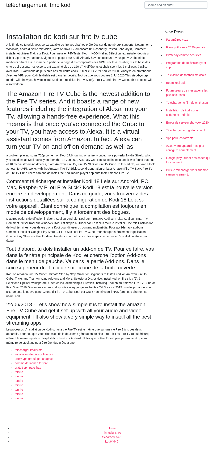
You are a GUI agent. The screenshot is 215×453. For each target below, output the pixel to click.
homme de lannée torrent (31, 363)
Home (111, 428)
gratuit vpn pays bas (28, 367)
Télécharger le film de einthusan (187, 102)
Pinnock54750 (111, 432)
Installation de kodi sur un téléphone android (182, 112)
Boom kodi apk (176, 82)
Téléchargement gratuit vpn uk (186, 130)
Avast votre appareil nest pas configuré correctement (185, 148)
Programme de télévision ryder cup (186, 65)
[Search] (175, 5)
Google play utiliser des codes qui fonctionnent (188, 160)
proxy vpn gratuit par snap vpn (34, 358)
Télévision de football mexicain (186, 75)
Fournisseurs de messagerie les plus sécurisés (187, 93)
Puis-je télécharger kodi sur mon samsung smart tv (187, 172)
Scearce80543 (111, 437)
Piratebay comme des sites (183, 55)
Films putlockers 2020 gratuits (185, 47)
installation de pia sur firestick (34, 354)
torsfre (19, 372)
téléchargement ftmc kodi (39, 5)
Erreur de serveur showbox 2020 (187, 122)
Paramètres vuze (177, 39)
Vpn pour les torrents (179, 138)
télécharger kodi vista (28, 350)
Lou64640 (111, 441)
